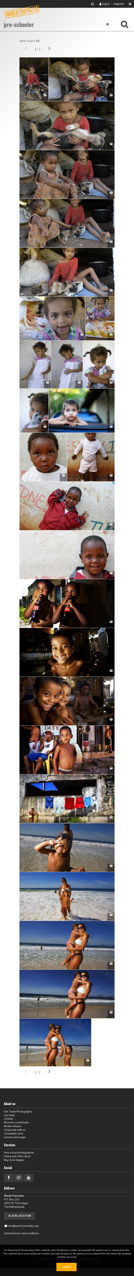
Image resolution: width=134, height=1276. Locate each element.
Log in (106, 4)
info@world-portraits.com (23, 1226)
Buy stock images (14, 1160)
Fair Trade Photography (18, 1111)
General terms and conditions (21, 1233)
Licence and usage (15, 1137)
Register (119, 4)
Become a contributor (16, 1122)
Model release (12, 1126)
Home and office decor (17, 1156)
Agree (66, 1267)
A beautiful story (13, 1133)
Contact (8, 1119)
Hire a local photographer (19, 1152)
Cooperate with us (14, 1130)
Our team (9, 1115)
